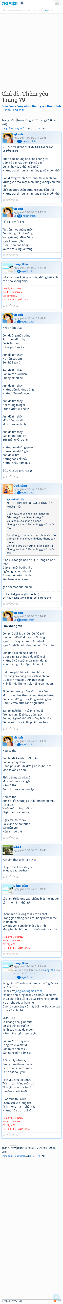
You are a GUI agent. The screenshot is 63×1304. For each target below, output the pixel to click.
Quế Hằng (20, 486)
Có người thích (24, 141)
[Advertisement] (31, 51)
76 (30, 128)
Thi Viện (9, 3)
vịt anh (18, 134)
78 (38, 128)
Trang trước (19, 128)
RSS (57, 1301)
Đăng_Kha (20, 264)
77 (34, 128)
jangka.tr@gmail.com (28, 991)
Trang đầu (7, 128)
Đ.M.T (17, 847)
